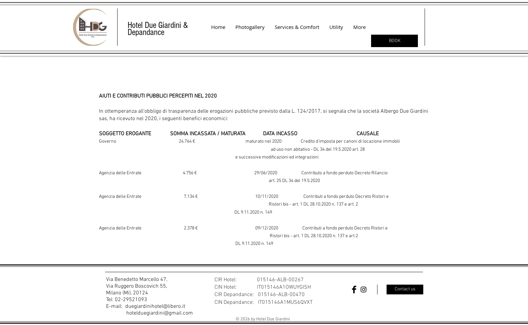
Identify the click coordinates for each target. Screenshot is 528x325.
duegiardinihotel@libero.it (155, 306)
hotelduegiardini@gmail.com (159, 313)
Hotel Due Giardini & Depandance (158, 28)
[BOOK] (394, 41)
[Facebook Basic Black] (354, 289)
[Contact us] (405, 289)
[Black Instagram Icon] (363, 289)
